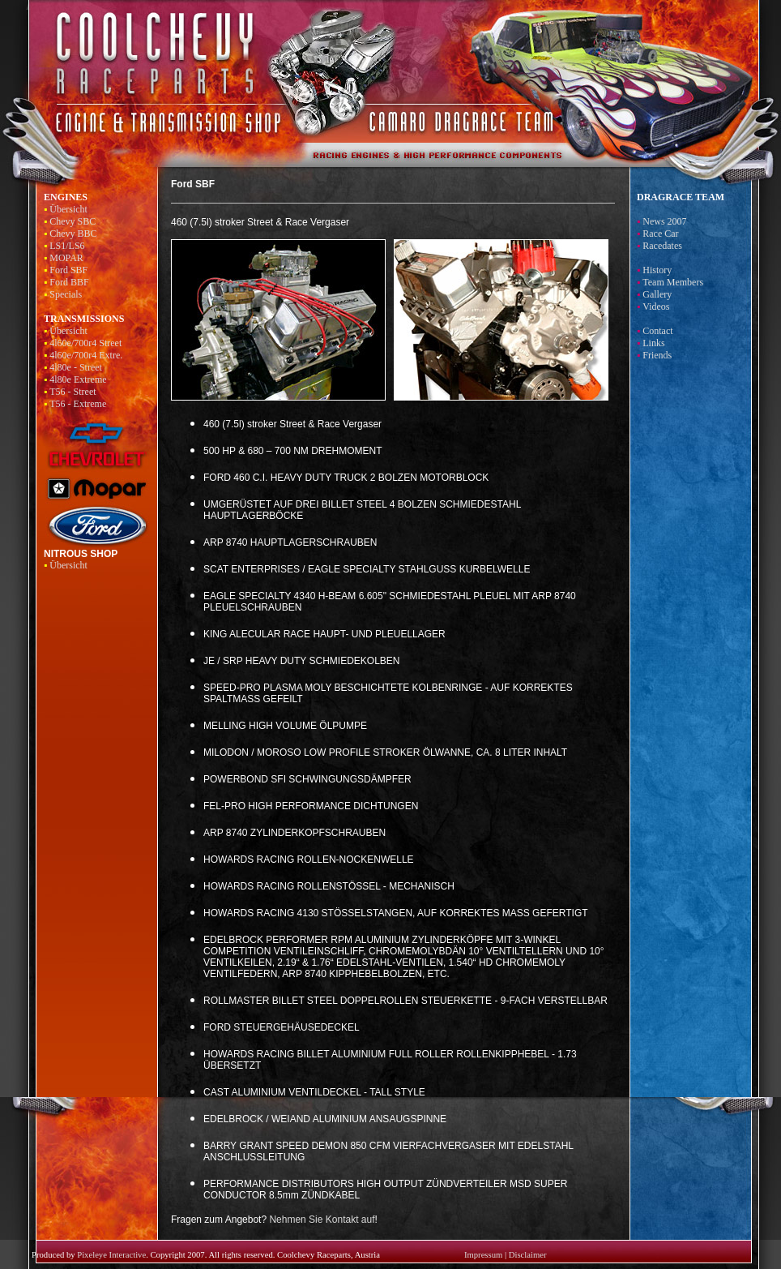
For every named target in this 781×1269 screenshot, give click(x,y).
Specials (65, 294)
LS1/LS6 (66, 245)
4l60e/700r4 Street (85, 343)
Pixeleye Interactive (111, 1254)
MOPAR (66, 258)
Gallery (657, 294)
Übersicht (68, 209)
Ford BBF (68, 282)
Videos (655, 306)
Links (653, 343)
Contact (657, 331)
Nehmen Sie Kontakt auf (321, 1219)
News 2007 (664, 221)
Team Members (672, 282)
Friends (657, 355)
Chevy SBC (72, 221)
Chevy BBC (72, 233)
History (657, 270)
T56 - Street (72, 391)
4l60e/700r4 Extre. (85, 355)
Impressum (483, 1254)
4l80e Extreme (77, 379)
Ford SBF (68, 270)
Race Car (660, 233)
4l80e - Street (75, 367)
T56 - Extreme (77, 403)
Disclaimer (528, 1254)
